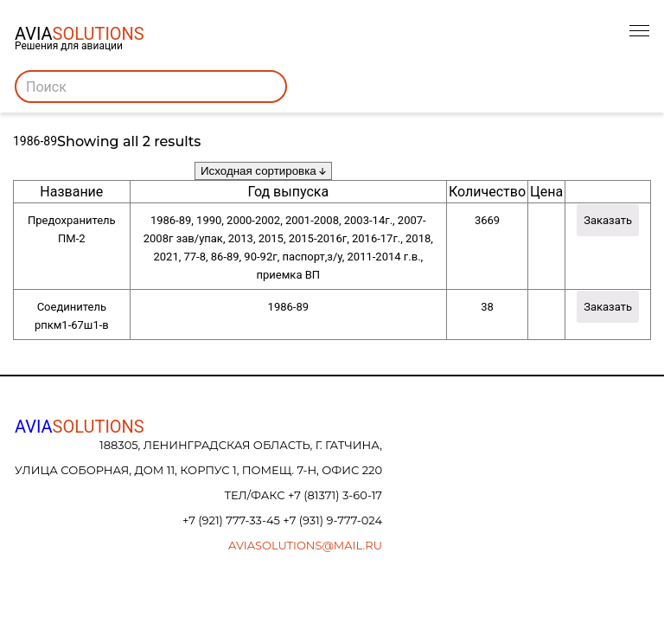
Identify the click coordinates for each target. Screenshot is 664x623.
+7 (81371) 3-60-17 (335, 495)
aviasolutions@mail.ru (305, 545)
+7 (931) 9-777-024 (332, 520)
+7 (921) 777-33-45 (232, 520)
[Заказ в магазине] (263, 171)
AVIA (79, 426)
